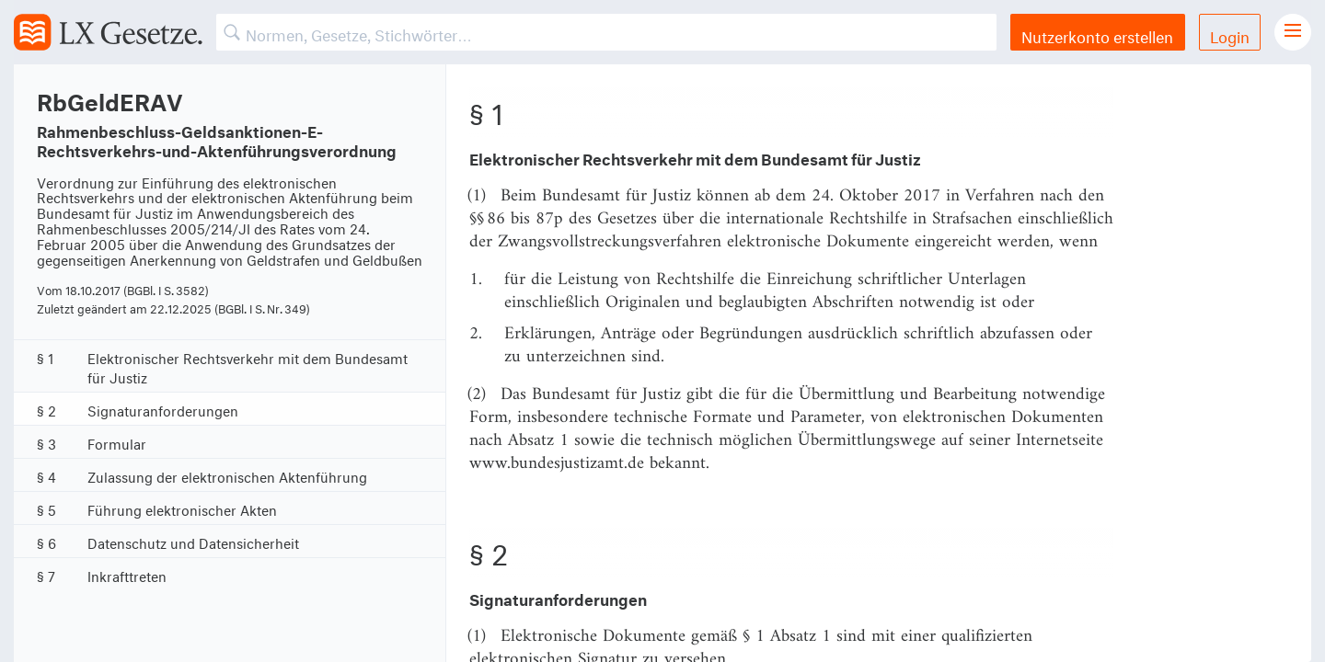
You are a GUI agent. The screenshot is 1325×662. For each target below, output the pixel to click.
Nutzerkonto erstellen (1097, 34)
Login (1230, 34)
